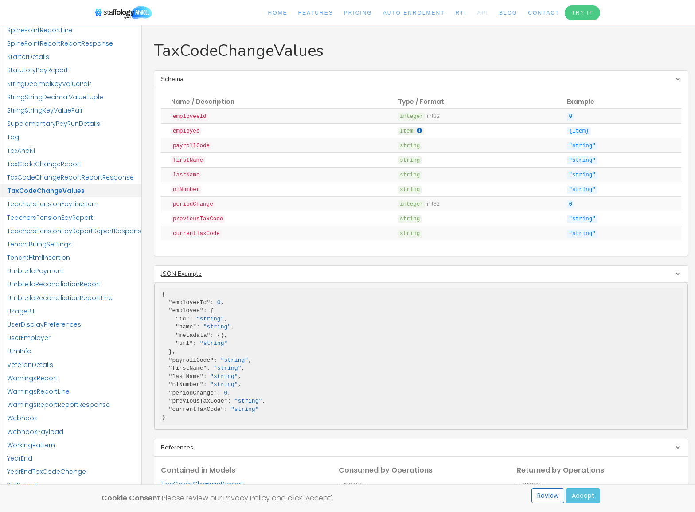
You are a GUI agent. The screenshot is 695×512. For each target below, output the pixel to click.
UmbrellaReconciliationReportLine (60, 297)
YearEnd (19, 458)
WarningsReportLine (38, 391)
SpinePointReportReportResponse (60, 43)
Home (278, 13)
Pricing (358, 13)
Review (547, 495)
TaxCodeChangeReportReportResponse (70, 177)
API (482, 13)
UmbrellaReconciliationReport (54, 284)
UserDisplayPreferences (44, 324)
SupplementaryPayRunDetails (53, 123)
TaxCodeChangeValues (46, 190)
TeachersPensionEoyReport (50, 217)
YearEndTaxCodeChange (46, 471)
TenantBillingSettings (39, 244)
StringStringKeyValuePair (45, 110)
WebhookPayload (35, 431)
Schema (172, 79)
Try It (582, 13)
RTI (460, 13)
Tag (13, 137)
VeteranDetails (30, 364)
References (177, 447)
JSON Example (181, 274)
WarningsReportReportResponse (58, 404)
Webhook (22, 418)
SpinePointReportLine (40, 30)
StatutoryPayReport (37, 70)
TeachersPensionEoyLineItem (52, 203)
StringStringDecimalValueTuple (55, 97)
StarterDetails (28, 56)
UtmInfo (19, 351)
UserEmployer (29, 337)
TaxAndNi (21, 150)
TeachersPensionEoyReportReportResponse (74, 231)
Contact (543, 13)
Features (315, 13)
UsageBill (21, 311)
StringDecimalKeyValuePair (49, 83)
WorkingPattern (31, 445)
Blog (508, 13)
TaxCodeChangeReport (44, 164)
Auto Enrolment (414, 13)
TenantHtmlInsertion (38, 257)
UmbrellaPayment (35, 270)
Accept (583, 495)
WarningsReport (32, 378)
